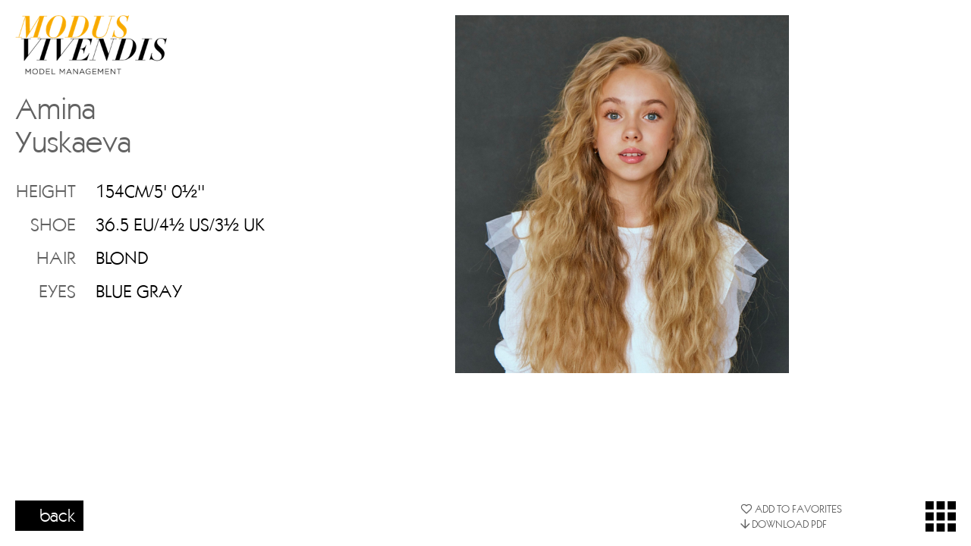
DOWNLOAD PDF (783, 524)
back (57, 515)
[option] (622, 194)
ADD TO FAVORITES (791, 509)
